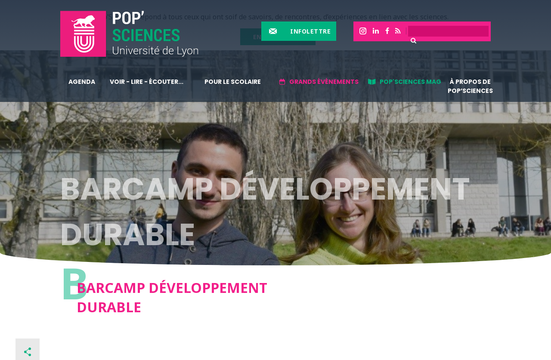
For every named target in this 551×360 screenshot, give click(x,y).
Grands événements (324, 81)
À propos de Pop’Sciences (470, 86)
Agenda (81, 81)
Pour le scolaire (232, 81)
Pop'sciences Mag (410, 81)
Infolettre (310, 31)
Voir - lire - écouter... (146, 81)
